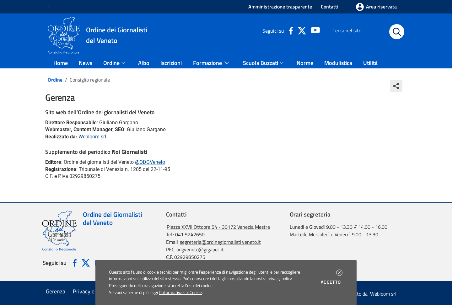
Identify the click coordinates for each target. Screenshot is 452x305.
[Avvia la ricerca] (396, 31)
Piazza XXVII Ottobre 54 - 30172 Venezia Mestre (218, 227)
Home (60, 63)
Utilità (370, 63)
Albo (143, 63)
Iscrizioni (171, 63)
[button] (339, 272)
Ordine (55, 79)
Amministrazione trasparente (280, 6)
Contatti (329, 6)
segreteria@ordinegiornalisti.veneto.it (220, 242)
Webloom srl (92, 137)
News (85, 63)
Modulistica (338, 63)
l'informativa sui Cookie (180, 292)
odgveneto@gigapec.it (200, 249)
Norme (305, 63)
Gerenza (55, 291)
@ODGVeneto (150, 162)
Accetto (332, 282)
